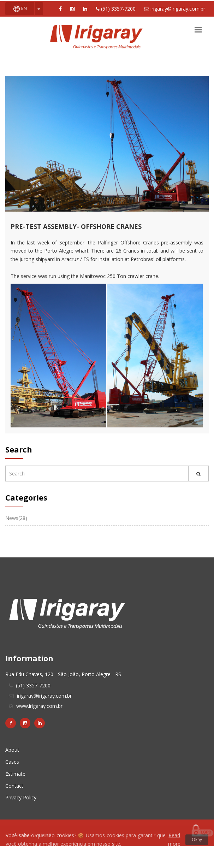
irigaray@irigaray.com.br (174, 8)
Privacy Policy (20, 797)
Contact (14, 785)
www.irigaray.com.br (39, 706)
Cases (12, 761)
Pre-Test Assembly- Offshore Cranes (76, 226)
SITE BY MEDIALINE (29, 835)
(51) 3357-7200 (116, 8)
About (12, 749)
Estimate (15, 773)
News (16, 518)
